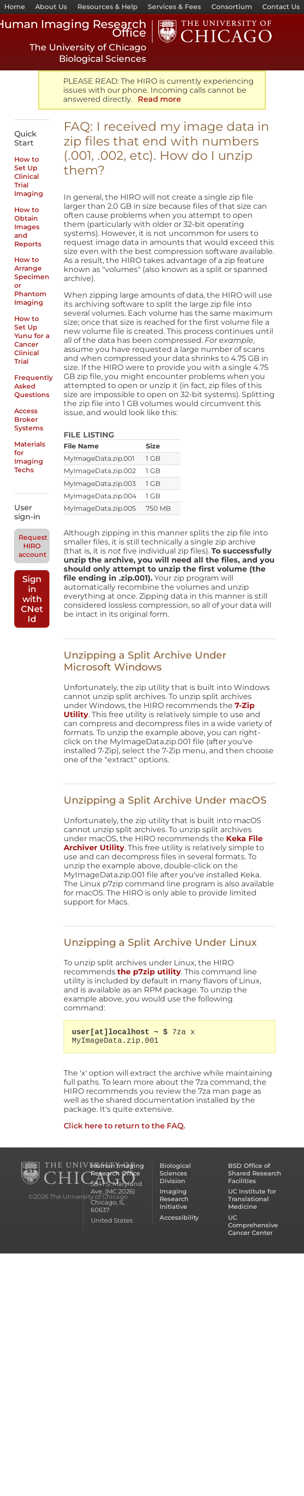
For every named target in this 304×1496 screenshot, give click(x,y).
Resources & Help (107, 6)
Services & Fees (174, 6)
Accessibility (179, 1217)
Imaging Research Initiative (174, 1198)
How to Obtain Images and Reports (27, 226)
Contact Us (281, 6)
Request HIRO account (33, 546)
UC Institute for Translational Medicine (252, 1198)
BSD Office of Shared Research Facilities (254, 1173)
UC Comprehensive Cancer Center (253, 1225)
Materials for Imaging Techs (29, 457)
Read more (159, 99)
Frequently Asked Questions (33, 386)
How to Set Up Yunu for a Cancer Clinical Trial (31, 340)
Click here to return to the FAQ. (124, 1125)
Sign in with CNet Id (32, 599)
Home (14, 6)
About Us (51, 6)
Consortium (231, 6)
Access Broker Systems (28, 419)
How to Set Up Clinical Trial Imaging (28, 176)
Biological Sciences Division (175, 1173)
